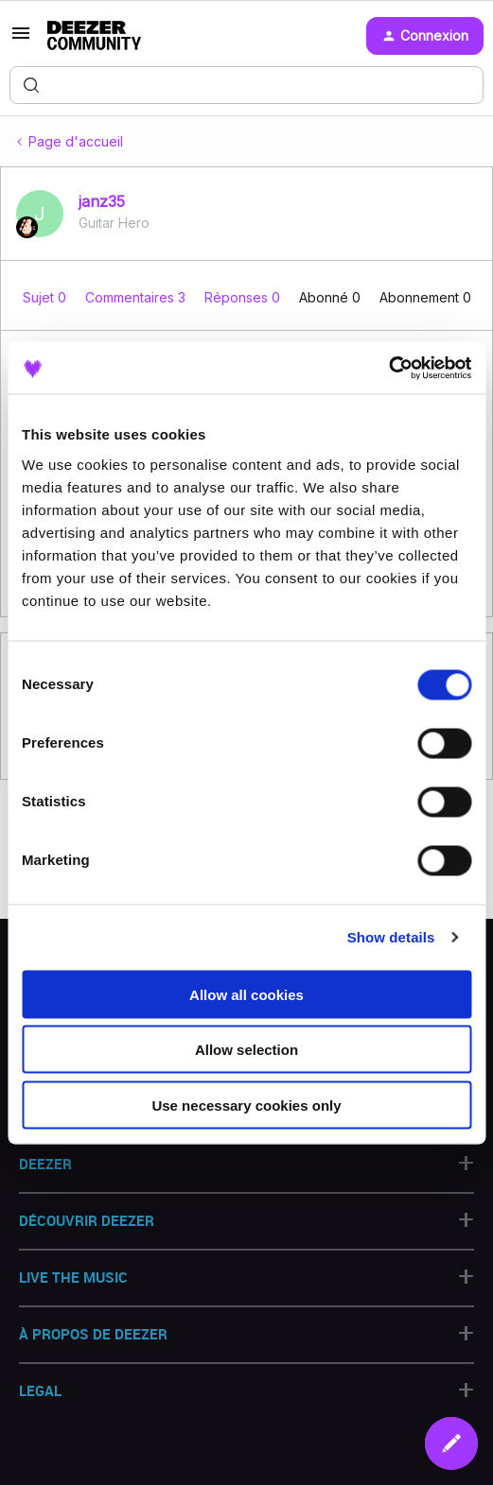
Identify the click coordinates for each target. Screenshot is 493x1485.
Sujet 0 (46, 297)
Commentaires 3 (137, 297)
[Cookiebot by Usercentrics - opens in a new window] (388, 367)
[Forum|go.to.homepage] (94, 36)
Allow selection (246, 1050)
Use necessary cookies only (246, 1104)
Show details (391, 937)
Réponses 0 (244, 297)
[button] (20, 39)
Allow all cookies (246, 994)
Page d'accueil (75, 141)
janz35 (102, 201)
